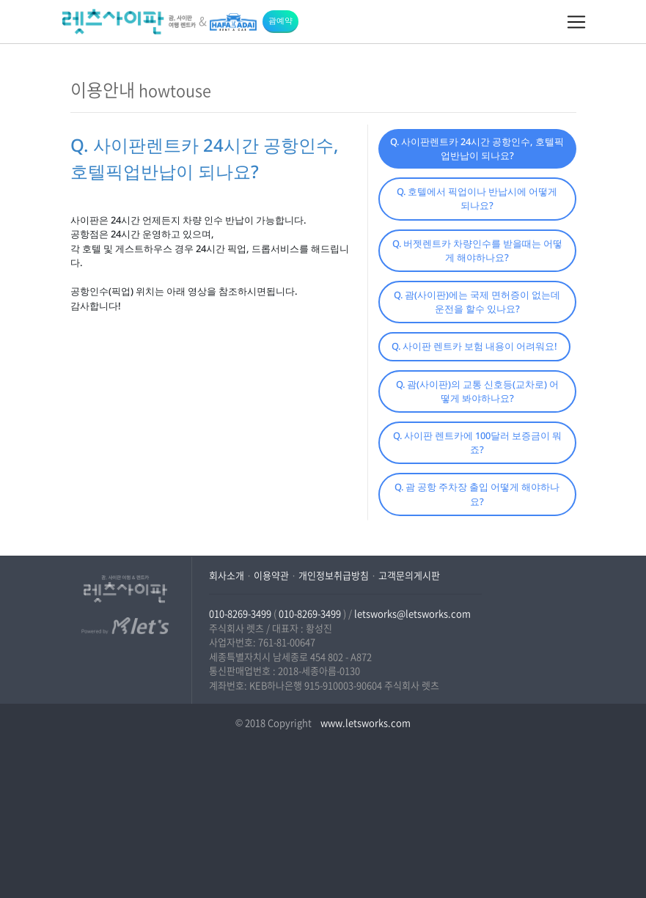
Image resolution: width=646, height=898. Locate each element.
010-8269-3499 (240, 613)
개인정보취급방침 (333, 575)
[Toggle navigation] (576, 22)
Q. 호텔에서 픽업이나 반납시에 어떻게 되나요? (477, 198)
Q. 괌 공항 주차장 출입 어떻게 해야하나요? (476, 493)
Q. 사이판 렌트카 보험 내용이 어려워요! (474, 346)
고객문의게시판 (409, 575)
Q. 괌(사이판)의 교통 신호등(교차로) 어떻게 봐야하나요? (477, 391)
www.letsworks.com (364, 722)
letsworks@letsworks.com (412, 613)
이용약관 (271, 575)
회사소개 (226, 575)
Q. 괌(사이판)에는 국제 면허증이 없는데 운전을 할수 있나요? (477, 301)
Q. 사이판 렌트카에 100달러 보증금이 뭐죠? (477, 442)
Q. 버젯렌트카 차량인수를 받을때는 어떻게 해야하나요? (477, 250)
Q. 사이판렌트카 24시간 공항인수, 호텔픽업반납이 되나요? (477, 148)
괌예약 (280, 20)
